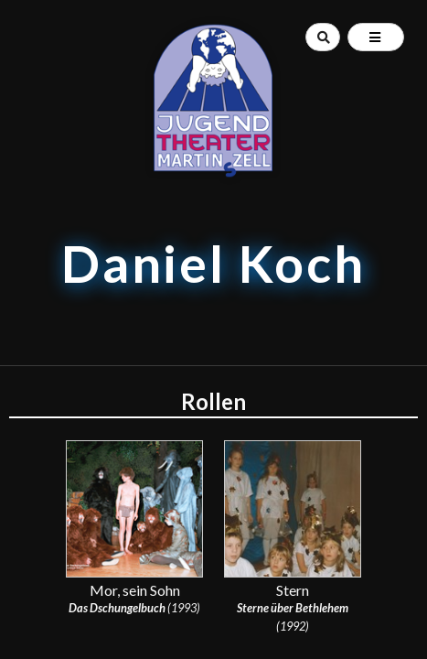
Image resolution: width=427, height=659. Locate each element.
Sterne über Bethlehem (292, 607)
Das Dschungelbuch (117, 607)
